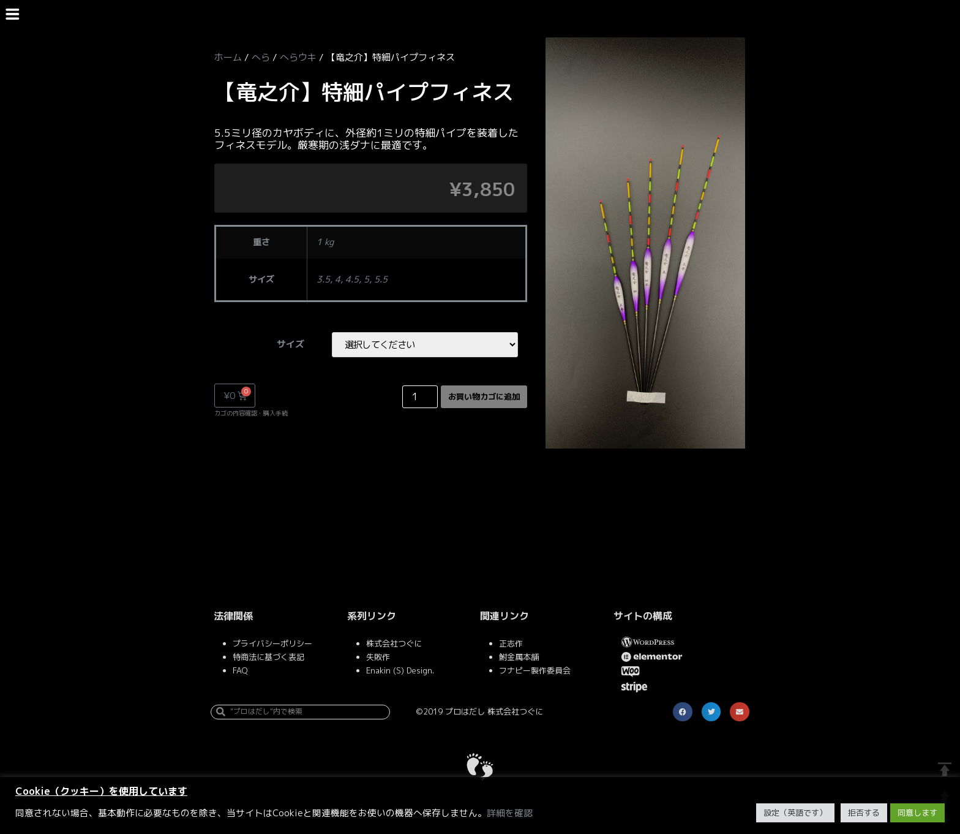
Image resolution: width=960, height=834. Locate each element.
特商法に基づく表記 (268, 659)
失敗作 (378, 659)
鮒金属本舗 (519, 659)
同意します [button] (917, 812)
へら (261, 57)
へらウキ (298, 57)
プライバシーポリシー (272, 645)
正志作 (511, 645)
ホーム (228, 57)
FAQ (240, 672)
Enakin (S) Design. (400, 672)
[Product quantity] (403, 398)
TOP (945, 769)
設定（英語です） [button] (795, 812)
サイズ (285, 344)
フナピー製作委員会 (535, 672)
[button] (682, 714)
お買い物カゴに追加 (476, 398)
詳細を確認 (510, 813)
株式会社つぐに (394, 645)
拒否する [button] (864, 812)
